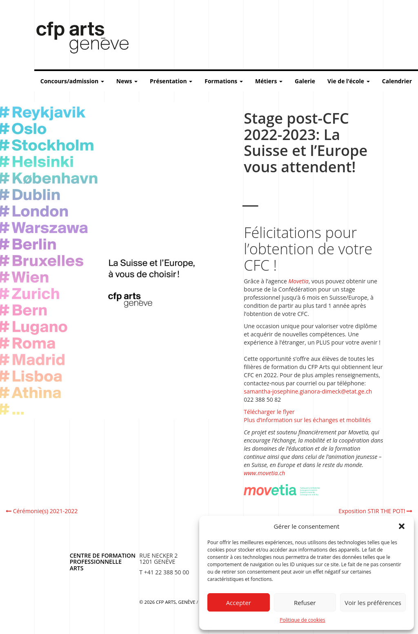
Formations (224, 81)
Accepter (238, 602)
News (127, 81)
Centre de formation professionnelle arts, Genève (78, 39)
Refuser (305, 602)
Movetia (299, 281)
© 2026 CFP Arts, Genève (167, 602)
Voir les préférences (373, 602)
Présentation (171, 81)
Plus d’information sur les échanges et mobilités (307, 420)
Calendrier (397, 81)
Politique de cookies (302, 619)
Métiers (268, 81)
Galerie (305, 81)
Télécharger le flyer (269, 412)
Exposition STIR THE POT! (375, 511)
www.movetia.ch (264, 473)
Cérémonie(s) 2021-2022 (42, 511)
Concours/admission (72, 81)
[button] (402, 526)
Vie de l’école (348, 81)
